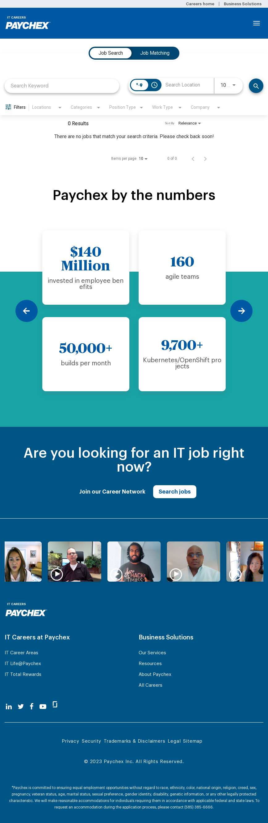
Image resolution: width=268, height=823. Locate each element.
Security (91, 741)
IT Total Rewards (23, 674)
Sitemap (193, 741)
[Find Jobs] (256, 85)
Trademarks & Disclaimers (134, 741)
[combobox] (62, 85)
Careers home (200, 4)
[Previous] (26, 311)
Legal (174, 741)
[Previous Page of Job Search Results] (193, 158)
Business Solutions (243, 4)
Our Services (152, 653)
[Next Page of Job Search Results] (205, 158)
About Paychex (155, 674)
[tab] (111, 53)
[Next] (241, 311)
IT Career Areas (21, 653)
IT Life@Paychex (23, 663)
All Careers (150, 685)
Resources (150, 663)
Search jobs (175, 491)
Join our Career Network (112, 491)
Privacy (70, 741)
